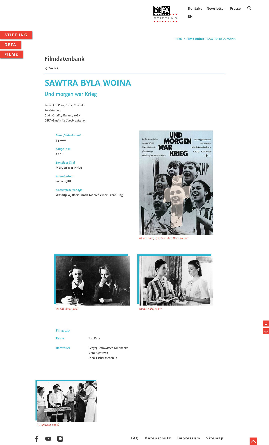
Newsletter (216, 8)
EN (190, 16)
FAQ (135, 438)
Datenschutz (158, 438)
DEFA (10, 44)
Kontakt (195, 8)
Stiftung (16, 35)
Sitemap (215, 438)
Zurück (51, 68)
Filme (11, 54)
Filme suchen (195, 38)
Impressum (188, 438)
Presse (235, 8)
